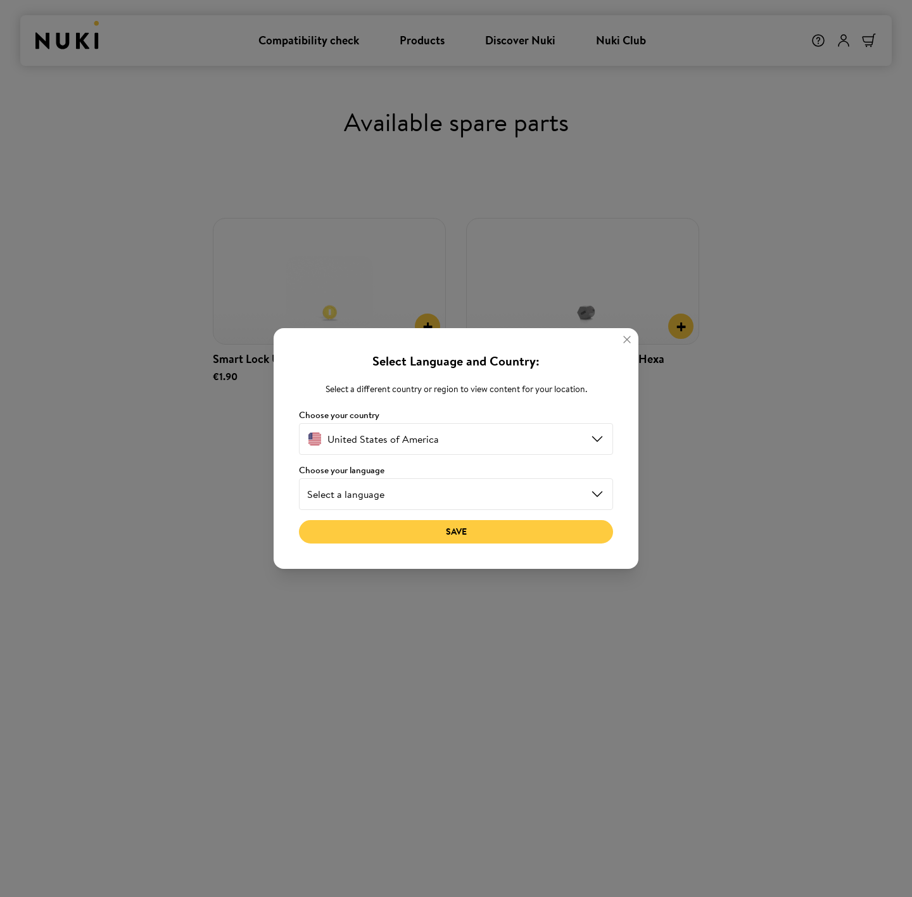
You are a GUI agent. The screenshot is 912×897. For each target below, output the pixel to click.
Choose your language (341, 470)
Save (456, 531)
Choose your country (339, 415)
